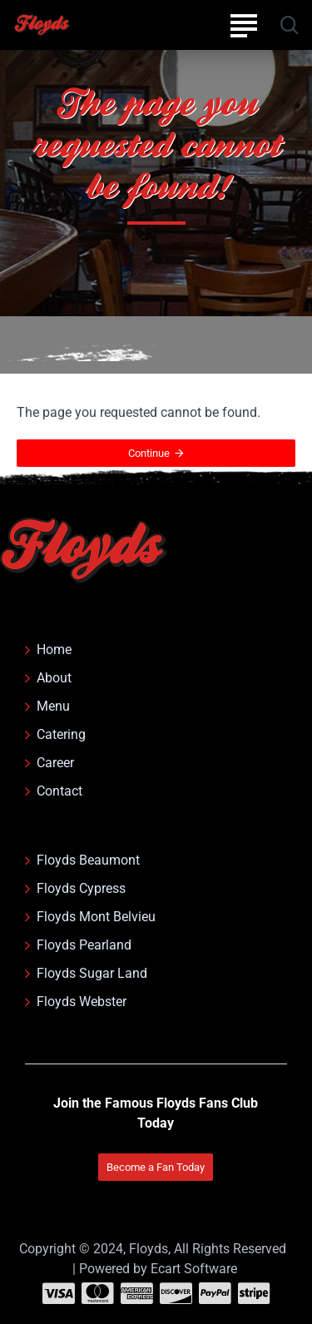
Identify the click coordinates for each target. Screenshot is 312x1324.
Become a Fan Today (155, 1167)
